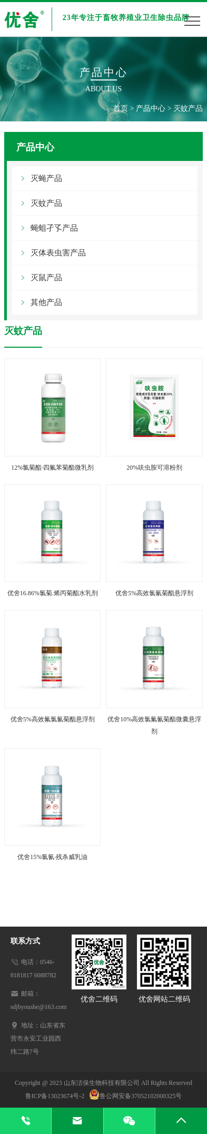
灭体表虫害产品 (58, 253)
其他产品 (46, 302)
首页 (120, 108)
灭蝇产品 (46, 178)
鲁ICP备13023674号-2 (57, 1096)
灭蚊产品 (188, 108)
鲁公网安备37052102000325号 (135, 1096)
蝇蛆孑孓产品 (54, 228)
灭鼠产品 (46, 277)
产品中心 (150, 108)
